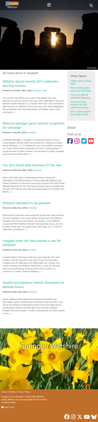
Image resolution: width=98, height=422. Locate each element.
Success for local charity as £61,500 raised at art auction (79, 105)
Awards (37, 90)
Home (4, 392)
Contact (11, 392)
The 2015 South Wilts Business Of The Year (32, 165)
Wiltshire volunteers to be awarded (26, 203)
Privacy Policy (23, 392)
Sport (44, 90)
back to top (7, 407)
